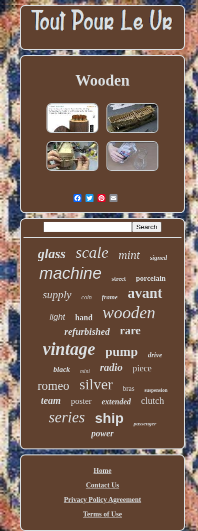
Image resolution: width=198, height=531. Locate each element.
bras (128, 388)
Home (103, 470)
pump (122, 351)
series (66, 417)
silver (96, 384)
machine (71, 273)
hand (83, 317)
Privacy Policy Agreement (102, 499)
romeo (54, 385)
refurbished (87, 331)
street (119, 278)
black (62, 369)
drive (155, 355)
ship (109, 418)
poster (81, 401)
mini (85, 371)
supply (56, 294)
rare (130, 330)
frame (110, 297)
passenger (145, 423)
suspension (156, 390)
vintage (69, 349)
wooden (129, 312)
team (51, 400)
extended (116, 401)
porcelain (151, 278)
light (57, 317)
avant (145, 293)
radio (111, 367)
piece (142, 368)
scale (92, 252)
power (102, 433)
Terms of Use (102, 514)
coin (87, 297)
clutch (152, 400)
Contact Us (103, 485)
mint (129, 254)
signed (159, 257)
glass (52, 253)
